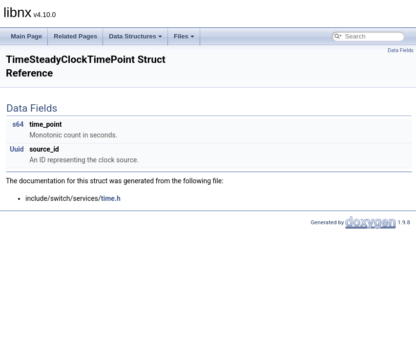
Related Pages (75, 36)
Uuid (17, 149)
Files (184, 36)
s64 (17, 124)
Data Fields (401, 50)
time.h (111, 198)
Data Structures (135, 36)
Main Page (26, 36)
